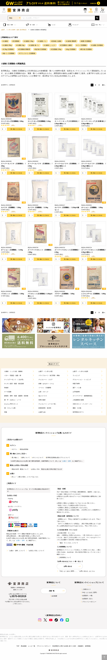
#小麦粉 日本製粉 (97, 45)
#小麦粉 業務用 (71, 41)
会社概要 (53, 596)
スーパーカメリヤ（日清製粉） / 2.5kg (40, 165)
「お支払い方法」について (35, 550)
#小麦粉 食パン (34, 45)
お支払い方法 (34, 469)
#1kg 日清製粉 (71, 49)
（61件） (67, 256)
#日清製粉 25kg (56, 49)
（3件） (93, 297)
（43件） (40, 170)
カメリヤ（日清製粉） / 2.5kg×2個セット (67, 209)
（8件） (13, 170)
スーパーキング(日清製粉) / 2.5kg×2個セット (67, 122)
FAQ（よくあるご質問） (89, 592)
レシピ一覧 (31, 646)
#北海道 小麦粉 (56, 41)
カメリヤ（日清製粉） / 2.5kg (38, 207)
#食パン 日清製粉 (8, 53)
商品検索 (24, 646)
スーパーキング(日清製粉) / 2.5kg (39, 121)
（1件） (93, 211)
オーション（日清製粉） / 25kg (92, 207)
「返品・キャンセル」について (67, 543)
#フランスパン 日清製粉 (27, 53)
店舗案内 (80, 646)
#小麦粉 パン (42, 41)
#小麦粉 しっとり (49, 45)
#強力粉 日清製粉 (40, 49)
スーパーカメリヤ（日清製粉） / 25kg (13, 165)
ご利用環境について (64, 557)
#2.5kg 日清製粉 (8, 49)
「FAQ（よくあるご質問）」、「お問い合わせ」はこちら (76, 571)
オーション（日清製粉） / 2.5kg (12, 250)
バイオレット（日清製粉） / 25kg (12, 294)
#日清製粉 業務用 (24, 49)
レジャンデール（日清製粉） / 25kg (93, 294)
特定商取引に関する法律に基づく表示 (64, 646)
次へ (103, 85)
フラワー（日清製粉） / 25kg (64, 294)
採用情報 (88, 646)
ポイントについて (37, 457)
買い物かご (14, 457)
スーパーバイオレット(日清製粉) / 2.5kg (67, 251)
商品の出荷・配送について (19, 469)
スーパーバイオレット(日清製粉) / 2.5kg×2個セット (93, 251)
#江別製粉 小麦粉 (66, 45)
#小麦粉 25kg (7, 45)
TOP (17, 646)
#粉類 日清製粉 (86, 41)
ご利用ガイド (86, 589)
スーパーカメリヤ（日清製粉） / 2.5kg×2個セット (67, 165)
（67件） (40, 211)
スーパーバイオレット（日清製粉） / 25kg (40, 251)
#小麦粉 (5, 41)
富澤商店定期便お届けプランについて (57, 457)
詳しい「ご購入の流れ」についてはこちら (24, 477)
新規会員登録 (23, 449)
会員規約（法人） (87, 598)
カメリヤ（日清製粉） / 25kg (11, 207)
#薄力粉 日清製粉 (86, 49)
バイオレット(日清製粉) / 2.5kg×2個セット (40, 295)
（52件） (13, 211)
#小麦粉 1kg (20, 45)
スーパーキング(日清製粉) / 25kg (12, 121)
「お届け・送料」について (15, 550)
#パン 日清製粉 (81, 45)
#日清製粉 (15, 41)
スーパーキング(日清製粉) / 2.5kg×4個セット (93, 122)
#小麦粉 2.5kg (28, 41)
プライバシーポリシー (88, 602)
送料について (25, 457)
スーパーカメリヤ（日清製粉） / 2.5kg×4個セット (93, 165)
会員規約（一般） (87, 595)
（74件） (40, 125)
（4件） (13, 254)
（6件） (13, 125)
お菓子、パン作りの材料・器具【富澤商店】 (14, 29)
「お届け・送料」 (66, 461)
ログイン (13, 449)
